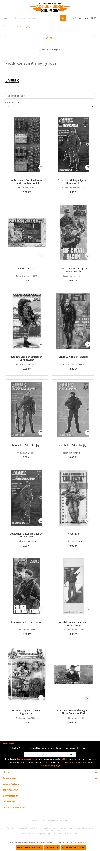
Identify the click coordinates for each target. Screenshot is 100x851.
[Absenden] (71, 754)
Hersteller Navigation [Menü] (50, 49)
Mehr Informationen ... (82, 842)
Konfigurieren (52, 847)
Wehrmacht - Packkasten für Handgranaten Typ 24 (27, 181)
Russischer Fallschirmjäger (27, 445)
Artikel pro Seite (12, 102)
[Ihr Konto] (80, 18)
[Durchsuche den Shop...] (37, 18)
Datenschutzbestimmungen (27, 759)
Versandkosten (55, 828)
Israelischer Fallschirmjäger (73, 445)
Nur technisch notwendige (29, 847)
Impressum (53, 820)
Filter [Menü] (50, 37)
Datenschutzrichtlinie (78, 762)
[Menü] (6, 17)
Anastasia (73, 533)
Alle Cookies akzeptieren (73, 847)
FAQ (43, 820)
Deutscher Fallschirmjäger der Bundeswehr (27, 535)
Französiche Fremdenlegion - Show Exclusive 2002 (73, 712)
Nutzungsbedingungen (49, 765)
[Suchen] (63, 18)
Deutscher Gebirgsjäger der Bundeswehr (73, 181)
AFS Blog (64, 820)
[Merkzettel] (74, 18)
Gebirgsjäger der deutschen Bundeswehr (26, 358)
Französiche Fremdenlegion (26, 622)
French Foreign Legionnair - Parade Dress (73, 623)
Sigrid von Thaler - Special (73, 356)
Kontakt (35, 820)
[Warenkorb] (90, 18)
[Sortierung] (50, 96)
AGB (63, 759)
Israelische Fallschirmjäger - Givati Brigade (73, 270)
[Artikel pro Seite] (50, 106)
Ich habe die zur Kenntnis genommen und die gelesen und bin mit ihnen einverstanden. (52, 759)
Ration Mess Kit (27, 268)
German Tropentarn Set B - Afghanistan (26, 712)
